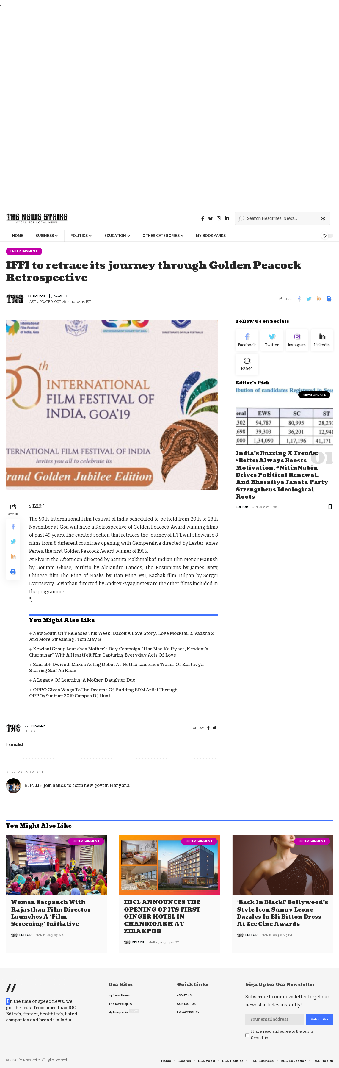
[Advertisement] (168, 108)
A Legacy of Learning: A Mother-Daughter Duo (84, 681)
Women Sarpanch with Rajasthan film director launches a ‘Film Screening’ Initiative (51, 913)
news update (314, 398)
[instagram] (218, 218)
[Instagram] (297, 342)
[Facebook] (203, 218)
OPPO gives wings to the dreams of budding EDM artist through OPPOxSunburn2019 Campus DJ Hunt (103, 693)
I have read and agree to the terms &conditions (282, 1034)
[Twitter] (210, 218)
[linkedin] (226, 218)
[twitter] (214, 728)
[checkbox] (247, 1036)
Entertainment (26, 251)
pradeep (38, 726)
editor (39, 296)
